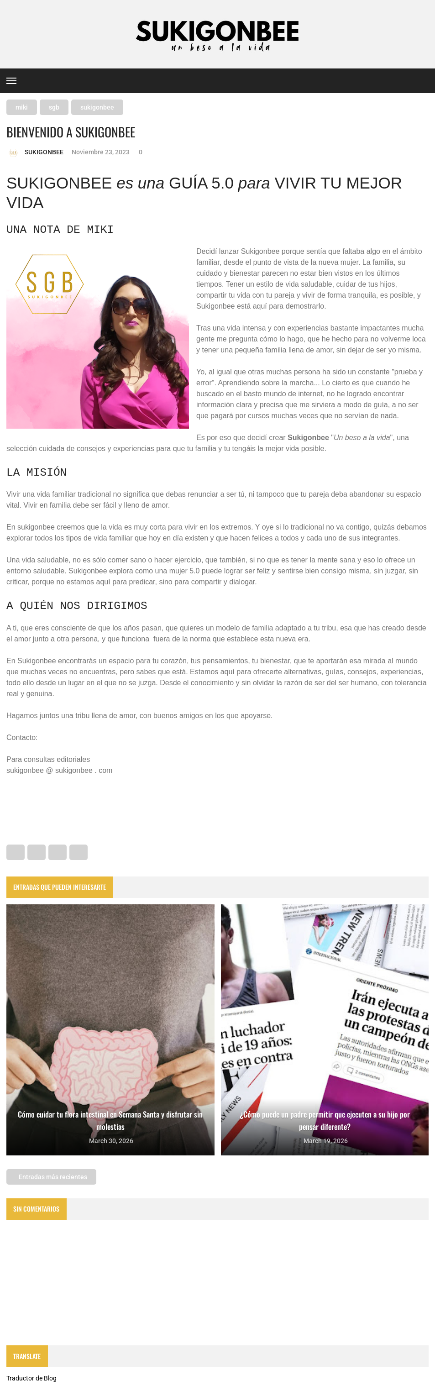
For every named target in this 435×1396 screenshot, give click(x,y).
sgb (54, 107)
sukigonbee (97, 107)
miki (22, 107)
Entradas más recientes (52, 1177)
